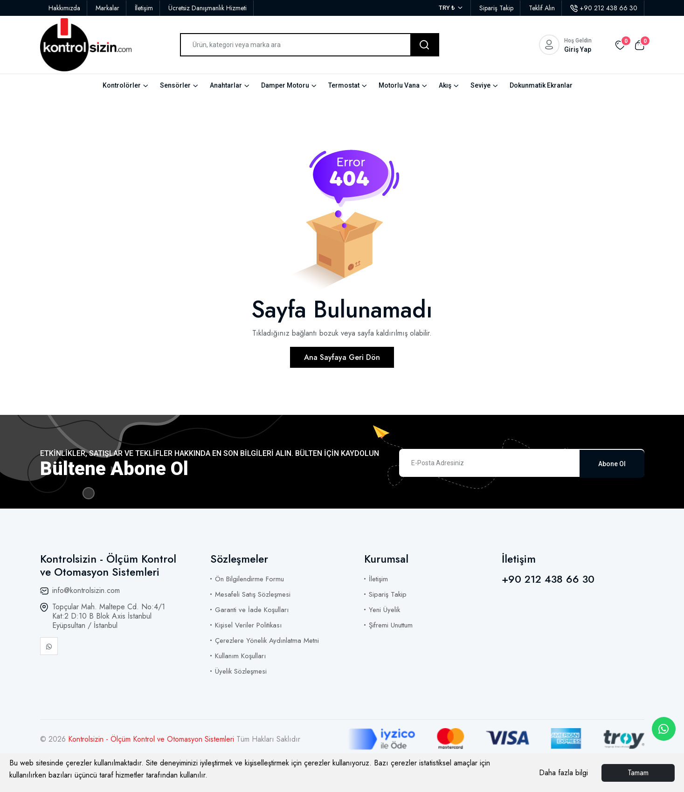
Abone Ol (612, 463)
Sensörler (175, 85)
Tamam (638, 772)
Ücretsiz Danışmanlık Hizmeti (207, 8)
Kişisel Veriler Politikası (248, 625)
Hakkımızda (64, 8)
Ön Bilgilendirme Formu (249, 579)
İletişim (144, 8)
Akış (445, 85)
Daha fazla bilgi (563, 772)
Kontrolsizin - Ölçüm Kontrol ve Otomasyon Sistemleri (152, 739)
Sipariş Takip (496, 8)
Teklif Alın (542, 8)
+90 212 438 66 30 (603, 8)
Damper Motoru (285, 85)
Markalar (107, 8)
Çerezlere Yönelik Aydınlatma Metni (267, 640)
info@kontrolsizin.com (86, 590)
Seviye (480, 85)
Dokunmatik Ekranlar (541, 85)
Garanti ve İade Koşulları (252, 610)
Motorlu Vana (399, 85)
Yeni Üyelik (384, 610)
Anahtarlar (226, 85)
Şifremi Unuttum (391, 625)
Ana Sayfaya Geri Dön (342, 357)
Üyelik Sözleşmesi (241, 671)
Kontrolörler (122, 85)
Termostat (343, 85)
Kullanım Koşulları (240, 656)
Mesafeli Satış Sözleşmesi (252, 594)
